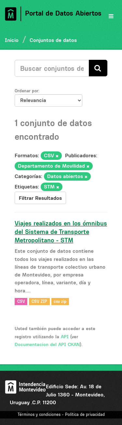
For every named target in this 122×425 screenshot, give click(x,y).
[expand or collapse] (111, 16)
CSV (21, 301)
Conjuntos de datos (53, 40)
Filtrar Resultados (40, 198)
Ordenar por (26, 90)
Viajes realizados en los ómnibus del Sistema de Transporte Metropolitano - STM (61, 231)
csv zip (60, 301)
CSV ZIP (39, 301)
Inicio (12, 40)
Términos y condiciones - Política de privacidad (61, 414)
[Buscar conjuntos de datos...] (52, 68)
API (65, 337)
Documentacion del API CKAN (47, 344)
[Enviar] (98, 68)
